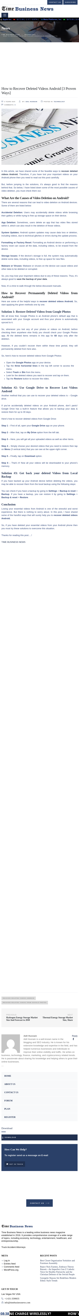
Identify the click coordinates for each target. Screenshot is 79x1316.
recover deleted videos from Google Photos (25, 1002)
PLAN (7, 1109)
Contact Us (40, 1204)
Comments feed (11, 1267)
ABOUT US (9, 1084)
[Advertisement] (39, 60)
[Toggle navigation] (4, 15)
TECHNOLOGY (59, 101)
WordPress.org (11, 1270)
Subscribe (70, 2)
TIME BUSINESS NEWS (13, 542)
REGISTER (10, 1117)
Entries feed (10, 1263)
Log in (7, 1260)
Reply (75, 1036)
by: (28, 101)
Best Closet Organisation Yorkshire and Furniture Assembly (57, 1261)
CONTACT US (11, 1092)
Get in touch (14, 1164)
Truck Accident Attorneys (13, 1247)
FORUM (8, 1100)
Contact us (55, 2)
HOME (7, 1076)
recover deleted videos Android (18, 998)
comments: (8, 105)
